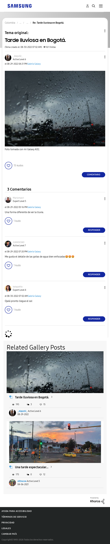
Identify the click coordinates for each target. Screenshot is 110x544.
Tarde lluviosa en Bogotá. (32, 397)
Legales (6, 528)
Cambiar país (9, 534)
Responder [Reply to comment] (94, 230)
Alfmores (21, 481)
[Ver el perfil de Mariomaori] (18, 198)
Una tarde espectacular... (31, 467)
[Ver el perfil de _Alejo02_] (18, 56)
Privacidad (8, 522)
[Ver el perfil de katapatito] (18, 286)
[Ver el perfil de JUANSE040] (18, 242)
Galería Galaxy (34, 64)
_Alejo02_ (22, 411)
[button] (99, 57)
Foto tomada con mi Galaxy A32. (22, 149)
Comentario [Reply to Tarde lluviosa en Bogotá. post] (93, 174)
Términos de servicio (14, 517)
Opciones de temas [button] (99, 30)
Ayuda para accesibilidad (17, 511)
